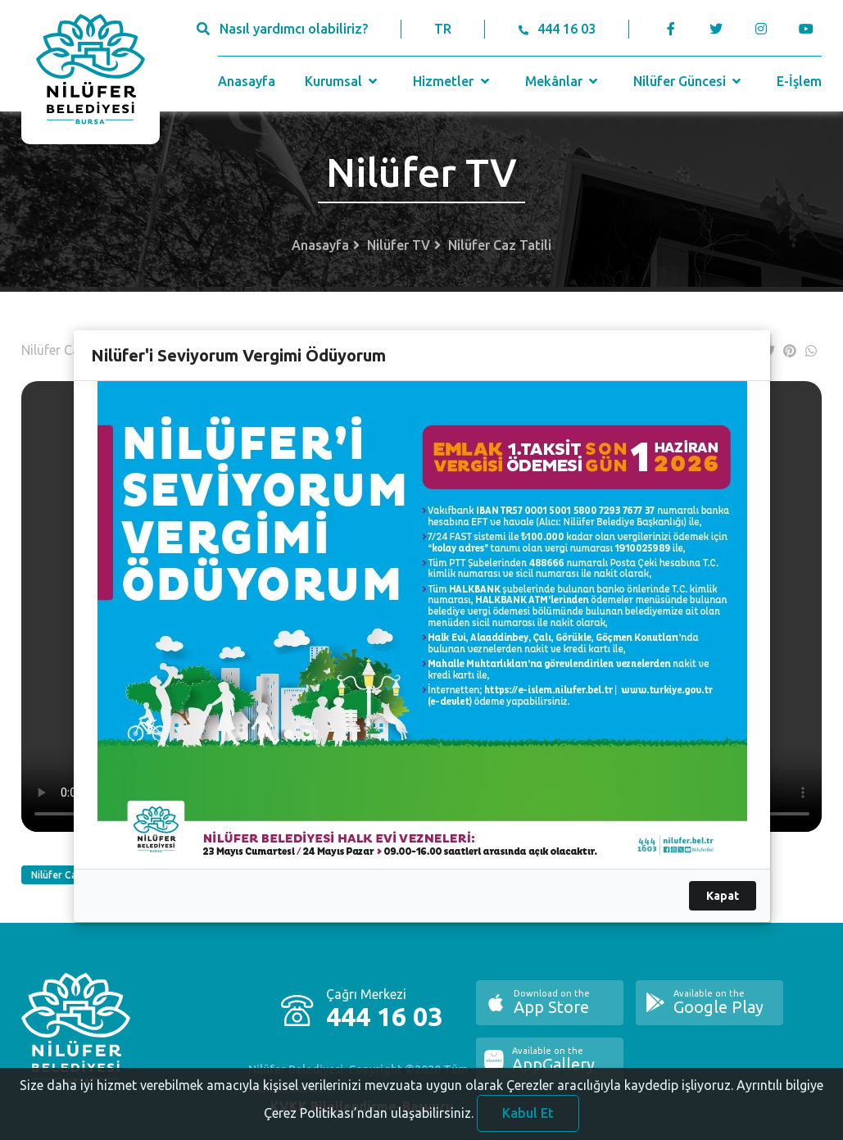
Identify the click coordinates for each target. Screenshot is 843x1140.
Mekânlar (563, 81)
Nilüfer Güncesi (689, 81)
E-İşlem (799, 81)
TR (442, 28)
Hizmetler (452, 81)
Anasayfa (246, 81)
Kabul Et (528, 1117)
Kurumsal (343, 81)
